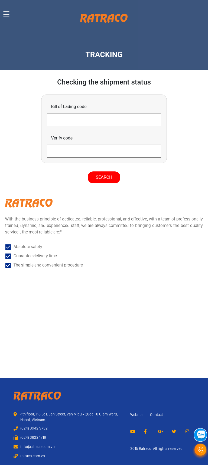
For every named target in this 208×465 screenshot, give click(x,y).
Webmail (137, 414)
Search (104, 177)
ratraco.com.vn (32, 456)
